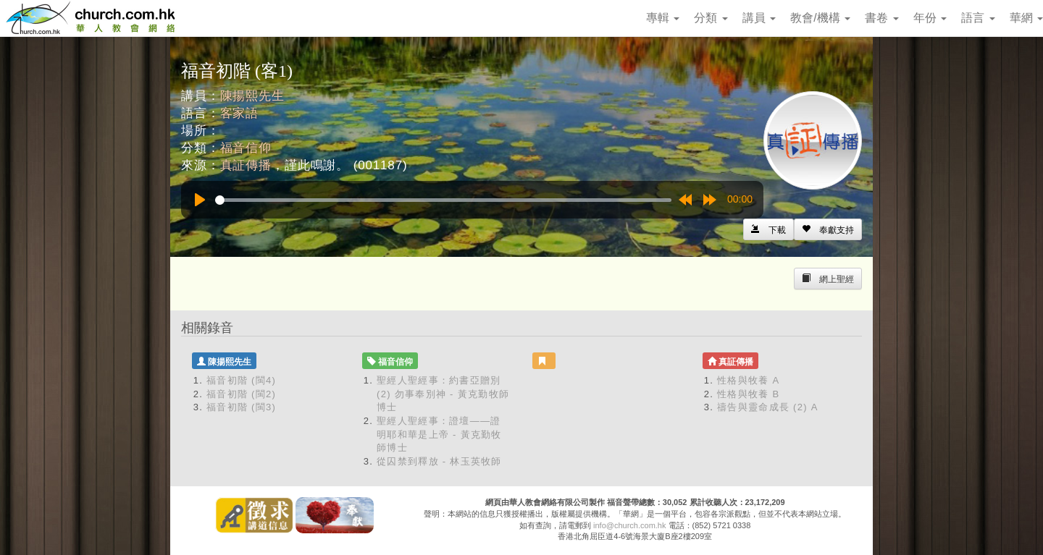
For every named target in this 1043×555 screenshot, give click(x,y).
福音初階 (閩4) (241, 380)
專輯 (662, 18)
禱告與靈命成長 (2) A (767, 407)
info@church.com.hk (629, 525)
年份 (930, 18)
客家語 (239, 113)
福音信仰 (246, 148)
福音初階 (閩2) (241, 394)
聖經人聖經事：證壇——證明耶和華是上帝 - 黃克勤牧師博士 (439, 434)
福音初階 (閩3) (241, 407)
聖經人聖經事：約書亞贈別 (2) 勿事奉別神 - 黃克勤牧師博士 (443, 393)
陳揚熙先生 (252, 96)
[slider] (443, 200)
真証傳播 (246, 165)
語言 (977, 18)
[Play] (199, 199)
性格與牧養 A (748, 380)
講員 (759, 18)
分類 (710, 18)
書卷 (881, 18)
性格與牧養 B (748, 394)
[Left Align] (828, 229)
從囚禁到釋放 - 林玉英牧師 (439, 461)
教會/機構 (820, 18)
